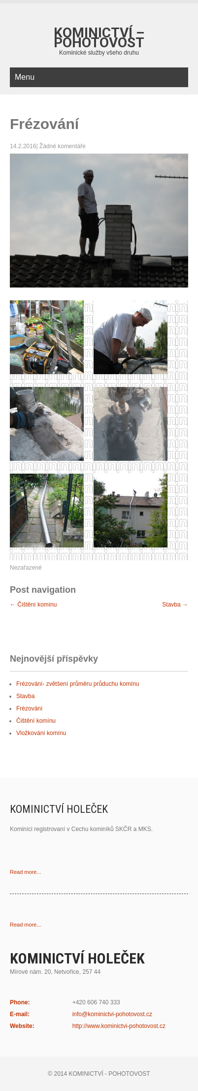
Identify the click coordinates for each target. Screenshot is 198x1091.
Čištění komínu (33, 604)
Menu (24, 77)
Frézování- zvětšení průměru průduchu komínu (77, 683)
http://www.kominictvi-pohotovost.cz (118, 1026)
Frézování (29, 708)
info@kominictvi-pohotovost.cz (112, 1014)
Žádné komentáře (62, 146)
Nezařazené (26, 567)
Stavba (175, 604)
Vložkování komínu (41, 733)
